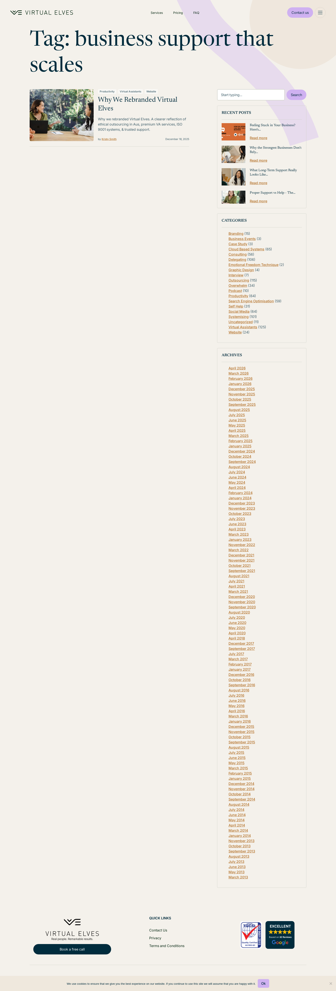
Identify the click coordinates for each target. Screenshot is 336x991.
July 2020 (237, 617)
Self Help (236, 306)
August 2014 (239, 804)
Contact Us (158, 930)
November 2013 (241, 841)
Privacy (155, 938)
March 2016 (238, 716)
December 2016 (241, 674)
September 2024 (242, 461)
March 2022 (239, 550)
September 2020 (242, 607)
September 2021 (242, 571)
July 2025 (237, 415)
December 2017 (241, 643)
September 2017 (242, 648)
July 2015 (236, 752)
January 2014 (240, 835)
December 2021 (241, 555)
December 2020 (242, 597)
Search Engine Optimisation (251, 301)
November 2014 (241, 789)
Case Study (238, 244)
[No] (330, 983)
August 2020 (239, 612)
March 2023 (239, 534)
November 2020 (242, 602)
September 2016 (242, 685)
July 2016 (236, 695)
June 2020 (237, 622)
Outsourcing (239, 280)
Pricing (178, 13)
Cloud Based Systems (246, 249)
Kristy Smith (109, 139)
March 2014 (238, 830)
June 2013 (237, 867)
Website (151, 91)
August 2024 (239, 467)
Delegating (237, 259)
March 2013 (238, 877)
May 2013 (237, 872)
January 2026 (240, 384)
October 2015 (240, 737)
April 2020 (237, 633)
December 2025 (242, 389)
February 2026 (241, 378)
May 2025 (237, 425)
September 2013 (242, 851)
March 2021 (238, 591)
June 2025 (237, 420)
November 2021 (241, 560)
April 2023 (237, 529)
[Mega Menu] (320, 12)
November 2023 (242, 508)
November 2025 (242, 394)
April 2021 (237, 586)
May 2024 (237, 482)
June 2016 (237, 700)
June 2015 (237, 758)
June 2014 (237, 815)
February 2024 (241, 493)
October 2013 (240, 846)
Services (157, 13)
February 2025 (241, 441)
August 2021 (239, 576)
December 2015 (241, 726)
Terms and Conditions (166, 946)
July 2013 (236, 861)
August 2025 (239, 410)
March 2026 (239, 373)
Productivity (107, 91)
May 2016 (237, 706)
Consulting (238, 254)
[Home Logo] (41, 12)
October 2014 (240, 794)
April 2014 (237, 825)
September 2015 (242, 742)
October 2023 (240, 513)
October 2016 (240, 680)
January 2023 (240, 539)
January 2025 (240, 446)
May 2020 (237, 628)
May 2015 (237, 763)
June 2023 (237, 524)
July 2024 (237, 472)
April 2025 (237, 430)
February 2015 (240, 773)
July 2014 (236, 809)
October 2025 (240, 399)
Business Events (242, 239)
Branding (236, 233)
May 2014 (237, 820)
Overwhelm (238, 285)
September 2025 (242, 404)
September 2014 (242, 799)
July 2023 (237, 519)
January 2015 (240, 778)
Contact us (300, 12)
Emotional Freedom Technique (253, 265)
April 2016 (237, 711)
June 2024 (237, 477)
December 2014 (241, 784)
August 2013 (239, 856)
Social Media (239, 311)
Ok (263, 983)
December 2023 (242, 503)
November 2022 (242, 545)
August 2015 (239, 747)
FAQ (196, 13)
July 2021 (236, 581)
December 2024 (242, 451)
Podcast (235, 290)
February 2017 (240, 664)
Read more (258, 138)
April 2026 (237, 368)
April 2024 (237, 487)
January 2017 (240, 669)
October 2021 (240, 565)
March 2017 (238, 659)
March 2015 (238, 768)
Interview (236, 275)
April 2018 (237, 638)
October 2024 (240, 456)
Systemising (239, 316)
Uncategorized (241, 322)
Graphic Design (241, 270)
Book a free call (72, 949)
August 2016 (239, 690)
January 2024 (240, 498)
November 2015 (241, 732)
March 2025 (239, 435)
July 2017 (236, 654)
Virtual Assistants (130, 91)
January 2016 (240, 721)
